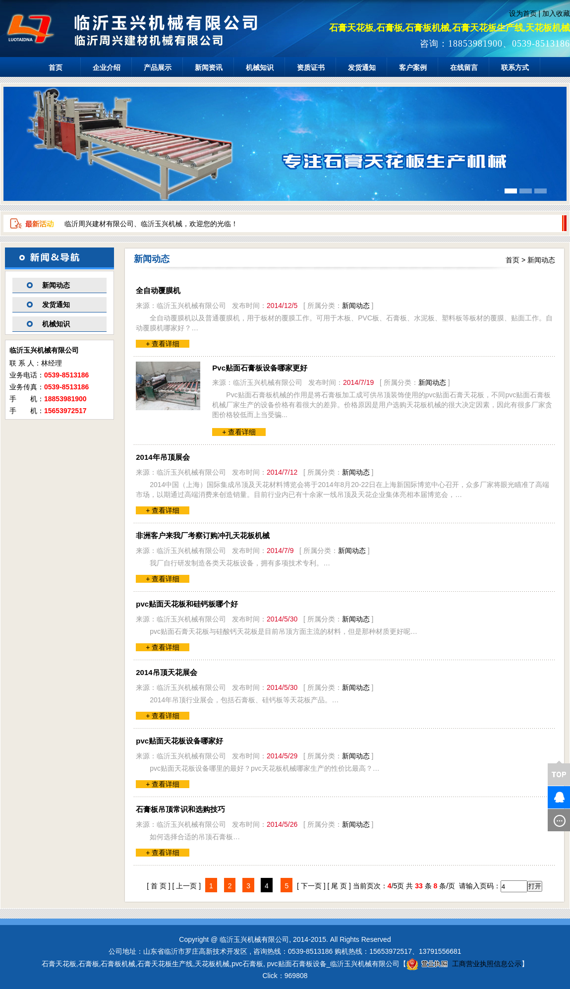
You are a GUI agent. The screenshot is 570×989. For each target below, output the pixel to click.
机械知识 (260, 67)
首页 (55, 67)
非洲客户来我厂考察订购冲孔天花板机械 (203, 535)
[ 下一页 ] (311, 886)
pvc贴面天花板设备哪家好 (179, 741)
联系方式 (515, 67)
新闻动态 (56, 285)
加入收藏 (556, 13)
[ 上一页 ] (186, 886)
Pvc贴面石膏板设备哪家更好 (259, 368)
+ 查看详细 (162, 344)
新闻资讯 (209, 67)
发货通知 (362, 67)
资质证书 (311, 67)
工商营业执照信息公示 (463, 964)
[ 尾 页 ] (339, 886)
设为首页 (523, 13)
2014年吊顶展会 (162, 457)
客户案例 (413, 67)
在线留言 (464, 67)
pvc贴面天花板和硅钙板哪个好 (187, 604)
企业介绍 (106, 67)
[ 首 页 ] (158, 886)
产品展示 (157, 67)
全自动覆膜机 (158, 290)
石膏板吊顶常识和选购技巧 (180, 809)
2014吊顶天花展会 (166, 672)
